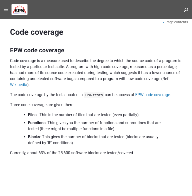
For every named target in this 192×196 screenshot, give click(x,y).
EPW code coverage (152, 94)
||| (6, 10)
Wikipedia (18, 84)
